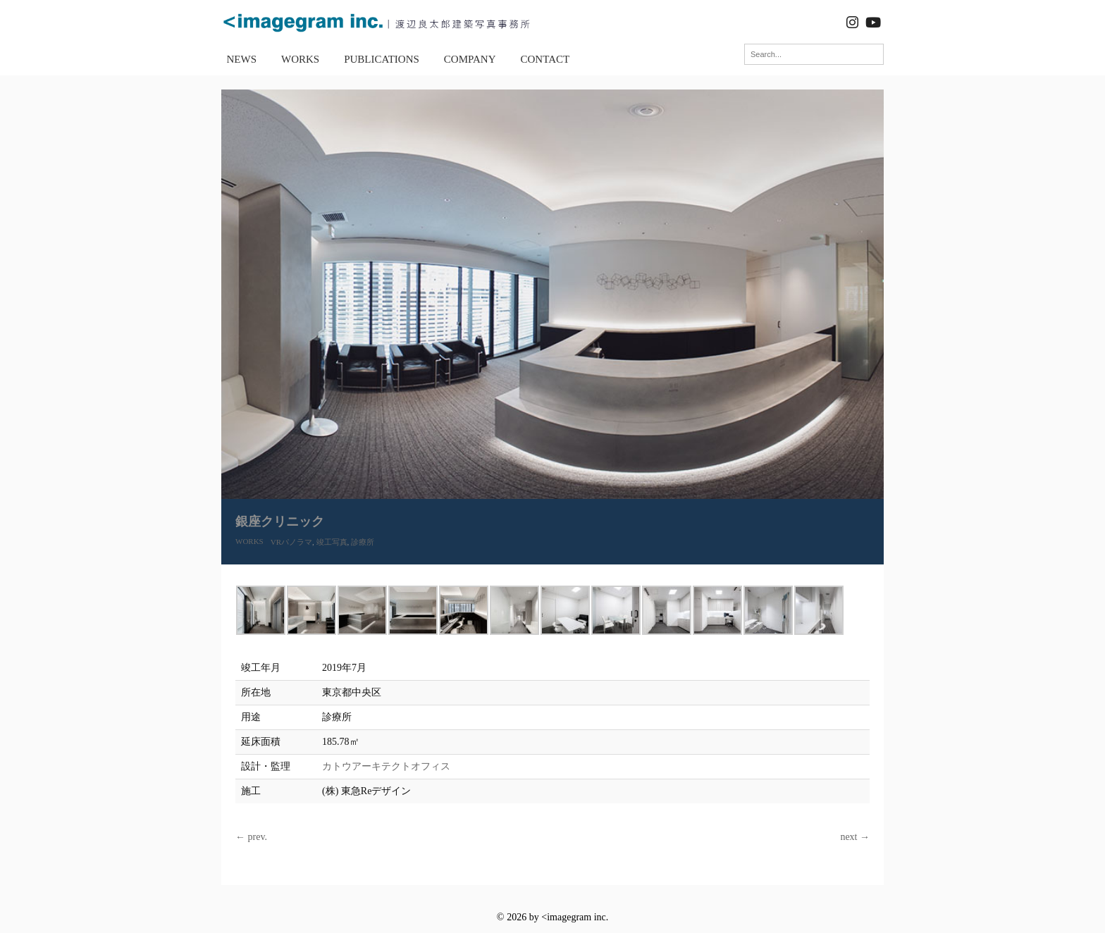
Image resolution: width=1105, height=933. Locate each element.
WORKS (300, 59)
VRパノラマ (291, 542)
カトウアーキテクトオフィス (386, 766)
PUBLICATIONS (381, 59)
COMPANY (470, 59)
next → (855, 837)
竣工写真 (331, 542)
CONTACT (545, 59)
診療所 (362, 542)
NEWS (242, 59)
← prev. (251, 837)
